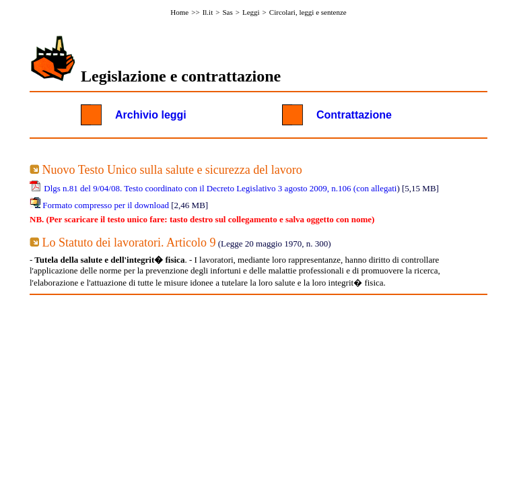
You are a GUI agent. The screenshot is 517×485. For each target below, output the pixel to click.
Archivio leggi (150, 115)
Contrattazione (354, 115)
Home (179, 12)
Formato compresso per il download (105, 205)
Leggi (251, 12)
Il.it (208, 12)
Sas (227, 12)
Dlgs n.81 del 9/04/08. (83, 188)
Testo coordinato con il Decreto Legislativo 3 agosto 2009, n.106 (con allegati (260, 188)
